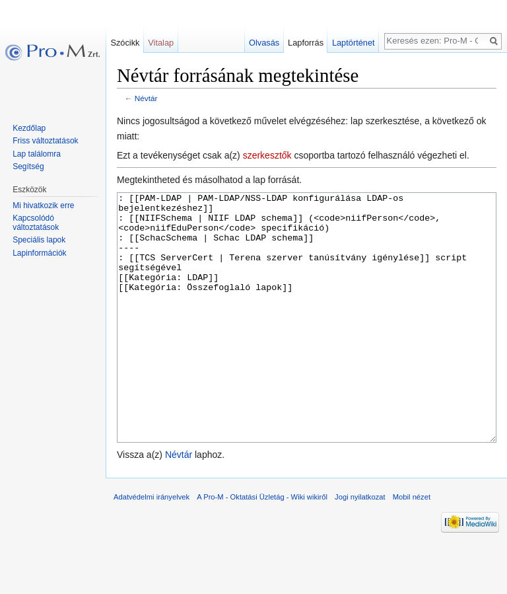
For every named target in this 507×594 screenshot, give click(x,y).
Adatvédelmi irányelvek (151, 546)
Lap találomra (37, 154)
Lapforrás (305, 43)
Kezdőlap (29, 128)
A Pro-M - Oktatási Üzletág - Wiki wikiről (262, 546)
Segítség (28, 166)
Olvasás (264, 43)
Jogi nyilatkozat (360, 546)
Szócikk (124, 43)
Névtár (146, 98)
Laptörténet (353, 43)
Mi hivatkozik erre (43, 205)
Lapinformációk (39, 253)
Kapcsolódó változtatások (36, 222)
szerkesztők (267, 155)
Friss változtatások (45, 140)
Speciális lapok (39, 239)
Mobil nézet (411, 546)
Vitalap (161, 43)
